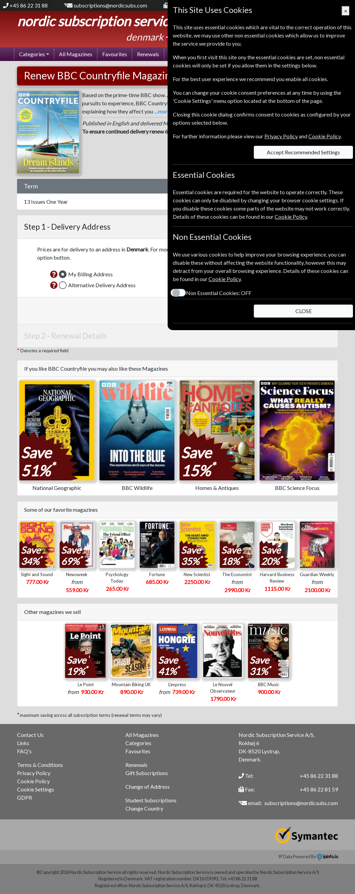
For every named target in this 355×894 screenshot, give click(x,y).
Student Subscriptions (150, 800)
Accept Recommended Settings (303, 152)
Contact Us (30, 734)
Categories (138, 743)
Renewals (148, 54)
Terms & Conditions (40, 764)
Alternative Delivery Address (102, 285)
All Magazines (75, 54)
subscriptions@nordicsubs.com (110, 5)
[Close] (345, 11)
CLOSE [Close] (303, 311)
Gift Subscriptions (146, 773)
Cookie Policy (33, 781)
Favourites (114, 54)
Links (23, 743)
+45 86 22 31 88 (29, 5)
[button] (54, 274)
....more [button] (162, 111)
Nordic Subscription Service (96, 21)
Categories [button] (32, 54)
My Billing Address (90, 274)
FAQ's (24, 751)
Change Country (144, 808)
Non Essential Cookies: (218, 293)
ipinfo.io (327, 856)
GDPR (24, 797)
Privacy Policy (33, 773)
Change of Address (147, 786)
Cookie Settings (35, 789)
